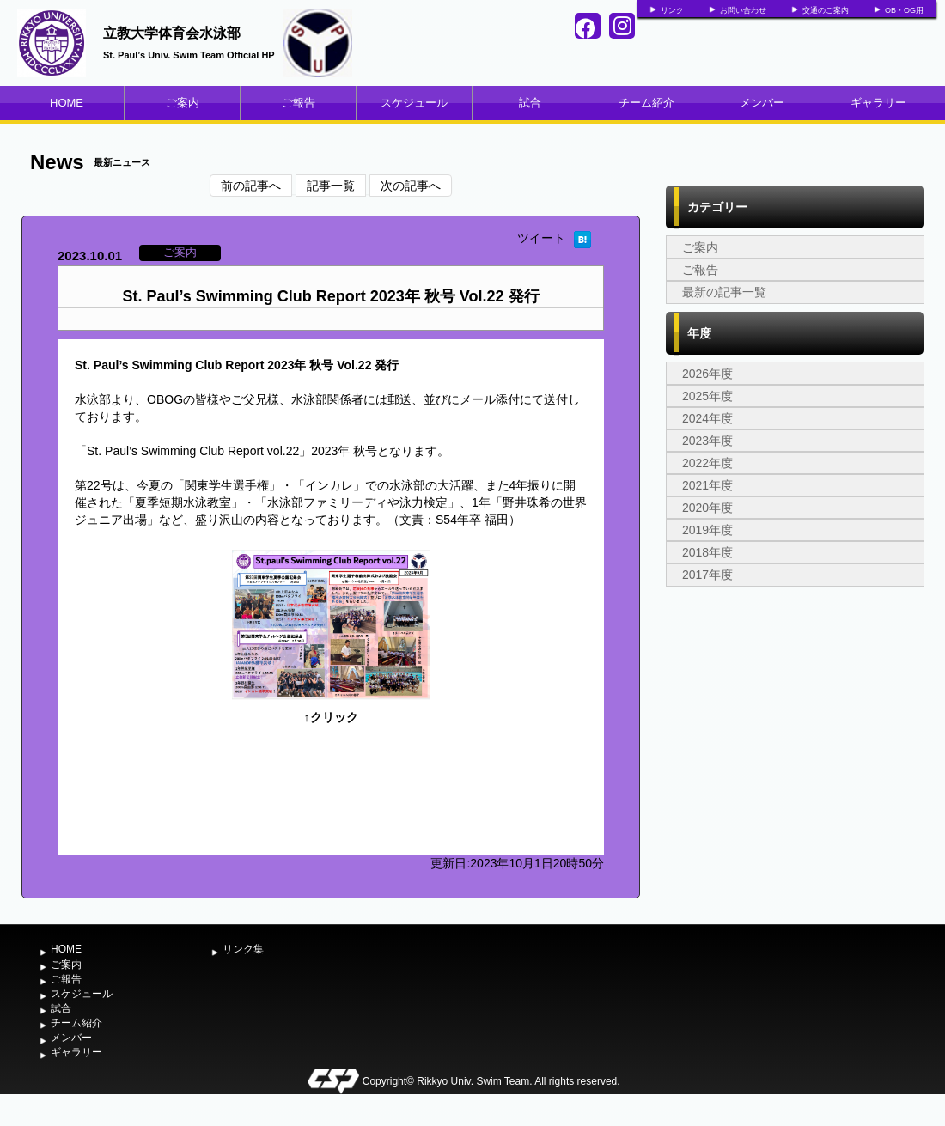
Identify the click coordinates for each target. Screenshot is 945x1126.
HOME (66, 102)
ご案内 (182, 102)
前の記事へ (251, 185)
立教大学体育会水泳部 (172, 33)
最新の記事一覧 (724, 292)
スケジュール (414, 102)
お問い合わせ (743, 10)
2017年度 (707, 574)
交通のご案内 (825, 10)
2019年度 (707, 530)
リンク (672, 10)
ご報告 (298, 102)
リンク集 (243, 949)
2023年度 (707, 440)
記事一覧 (331, 185)
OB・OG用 (904, 10)
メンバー (762, 102)
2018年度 (707, 552)
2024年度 (707, 418)
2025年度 (707, 396)
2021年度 (707, 485)
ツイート (541, 238)
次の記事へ (411, 185)
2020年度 (707, 507)
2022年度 (707, 463)
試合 (530, 102)
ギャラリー (878, 102)
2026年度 (707, 373)
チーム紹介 (646, 102)
